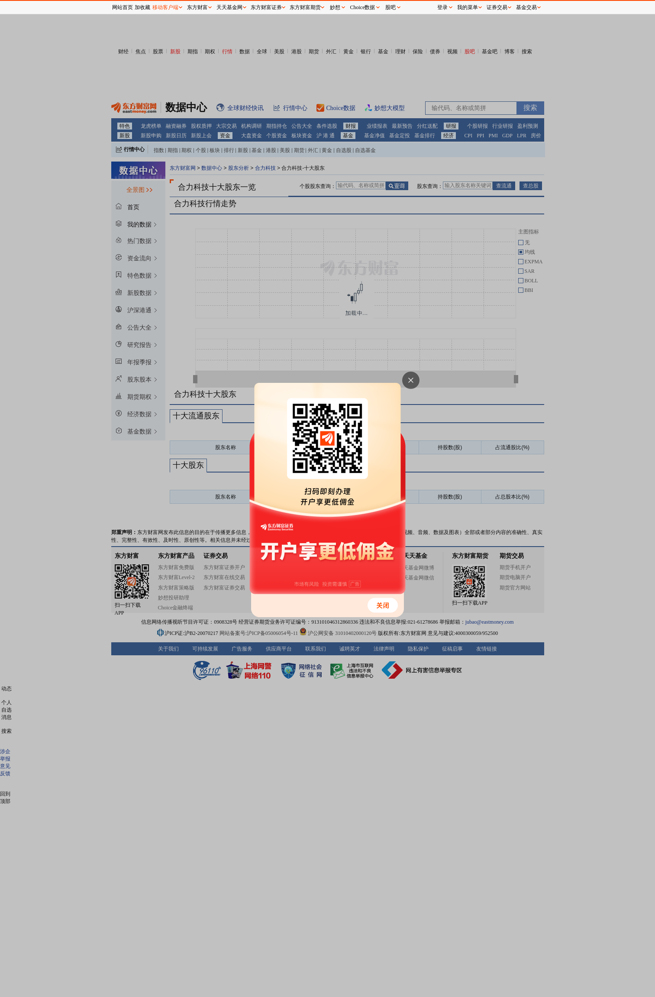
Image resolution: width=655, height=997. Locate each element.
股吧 (390, 7)
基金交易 (526, 7)
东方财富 (197, 7)
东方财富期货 (305, 7)
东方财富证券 (266, 7)
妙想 (335, 7)
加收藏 (142, 7)
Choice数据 (362, 7)
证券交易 (497, 7)
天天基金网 (229, 7)
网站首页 (122, 7)
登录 (442, 7)
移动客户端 (165, 7)
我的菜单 (467, 7)
